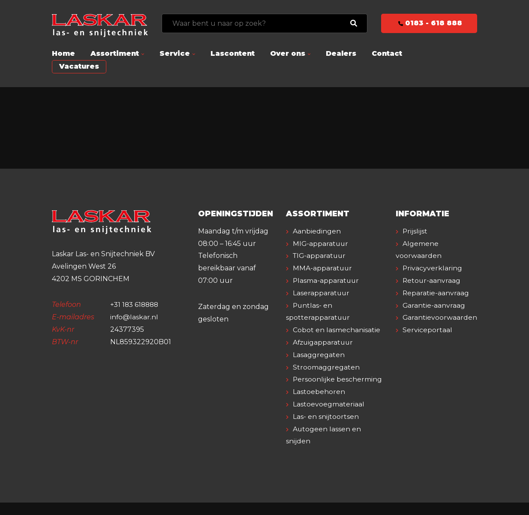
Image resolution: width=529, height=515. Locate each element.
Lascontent (232, 53)
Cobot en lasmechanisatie (336, 330)
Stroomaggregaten (326, 367)
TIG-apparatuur (320, 255)
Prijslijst (415, 231)
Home (63, 53)
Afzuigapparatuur (324, 342)
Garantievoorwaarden (440, 317)
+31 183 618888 (135, 304)
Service (174, 53)
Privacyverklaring (433, 268)
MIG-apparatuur (321, 243)
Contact (387, 53)
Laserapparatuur (321, 293)
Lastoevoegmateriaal (328, 416)
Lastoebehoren (319, 404)
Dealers (341, 53)
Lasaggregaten (319, 355)
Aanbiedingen (317, 231)
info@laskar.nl (134, 317)
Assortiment (114, 53)
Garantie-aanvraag (434, 305)
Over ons (287, 53)
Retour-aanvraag (432, 280)
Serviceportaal (427, 330)
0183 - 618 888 (429, 23)
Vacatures (79, 66)
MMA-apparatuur (323, 268)
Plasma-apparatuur (326, 280)
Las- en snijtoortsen (326, 429)
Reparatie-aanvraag (436, 293)
